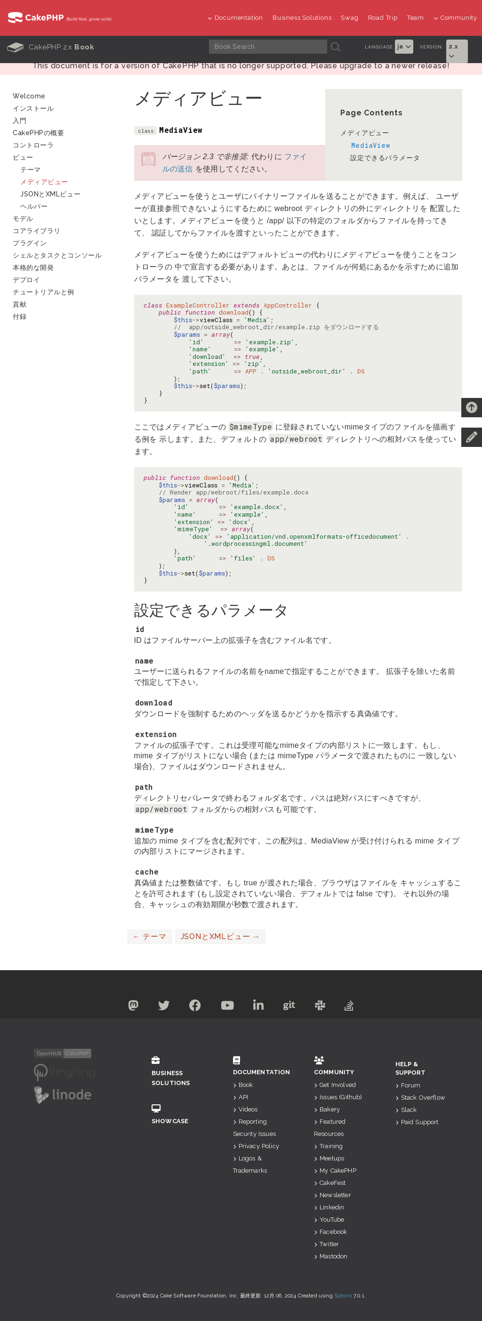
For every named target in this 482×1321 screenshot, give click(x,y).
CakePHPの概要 (38, 133)
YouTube (329, 1219)
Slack (406, 1109)
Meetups (329, 1158)
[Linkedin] (259, 1007)
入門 (19, 120)
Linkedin (329, 1207)
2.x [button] (453, 51)
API (241, 1097)
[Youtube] (227, 1007)
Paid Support (417, 1122)
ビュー (23, 157)
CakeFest (329, 1182)
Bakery (327, 1109)
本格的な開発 (33, 267)
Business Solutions (302, 17)
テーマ (150, 936)
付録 (19, 316)
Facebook (330, 1231)
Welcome (29, 96)
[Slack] (320, 1007)
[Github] (289, 1007)
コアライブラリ (37, 231)
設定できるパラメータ (385, 158)
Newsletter (332, 1195)
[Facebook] (195, 1007)
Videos (245, 1109)
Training (328, 1146)
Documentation (235, 17)
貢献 (19, 304)
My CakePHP (335, 1170)
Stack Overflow (420, 1097)
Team (415, 17)
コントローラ (33, 145)
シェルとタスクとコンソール (57, 255)
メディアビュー (364, 133)
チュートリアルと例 (43, 292)
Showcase (178, 1114)
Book (243, 1084)
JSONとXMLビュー (220, 936)
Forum (408, 1085)
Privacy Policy (256, 1146)
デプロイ (26, 280)
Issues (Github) (338, 1097)
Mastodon (330, 1256)
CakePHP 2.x (50, 47)
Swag (349, 17)
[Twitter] (164, 1007)
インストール (33, 108)
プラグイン (30, 243)
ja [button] (404, 46)
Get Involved (335, 1084)
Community (455, 17)
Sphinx (343, 1296)
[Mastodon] (133, 1007)
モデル (23, 218)
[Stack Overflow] (349, 1007)
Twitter (326, 1244)
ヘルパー (34, 206)
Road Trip (383, 17)
